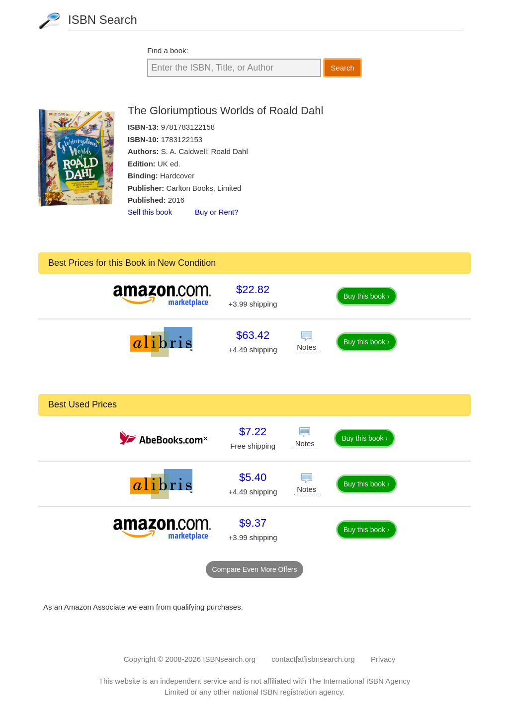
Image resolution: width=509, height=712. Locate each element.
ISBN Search (102, 19)
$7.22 (252, 431)
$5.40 (252, 477)
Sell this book (150, 212)
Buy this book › (366, 296)
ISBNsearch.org (229, 659)
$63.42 (252, 335)
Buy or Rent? (217, 212)
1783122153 (181, 139)
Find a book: (167, 50)
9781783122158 (188, 127)
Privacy (383, 659)
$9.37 (252, 523)
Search (342, 68)
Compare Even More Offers (254, 569)
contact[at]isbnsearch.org (313, 659)
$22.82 (252, 289)
